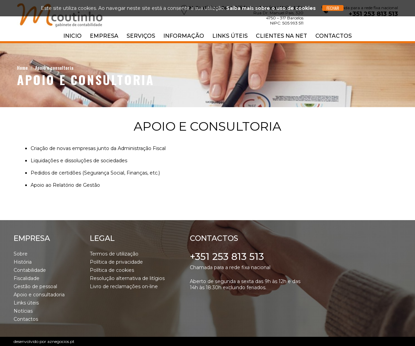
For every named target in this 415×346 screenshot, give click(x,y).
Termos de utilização (114, 254)
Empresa (104, 36)
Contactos (333, 36)
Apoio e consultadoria (39, 295)
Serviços (141, 36)
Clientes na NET (281, 36)
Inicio (72, 36)
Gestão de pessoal (35, 286)
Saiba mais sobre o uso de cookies (271, 8)
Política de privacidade (116, 262)
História (23, 262)
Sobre (21, 254)
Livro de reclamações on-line (124, 286)
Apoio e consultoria (54, 67)
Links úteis (230, 36)
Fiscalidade (26, 278)
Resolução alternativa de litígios (127, 278)
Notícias (23, 311)
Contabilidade (30, 270)
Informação (183, 36)
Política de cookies (112, 270)
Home (22, 67)
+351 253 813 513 (227, 256)
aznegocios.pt (60, 341)
